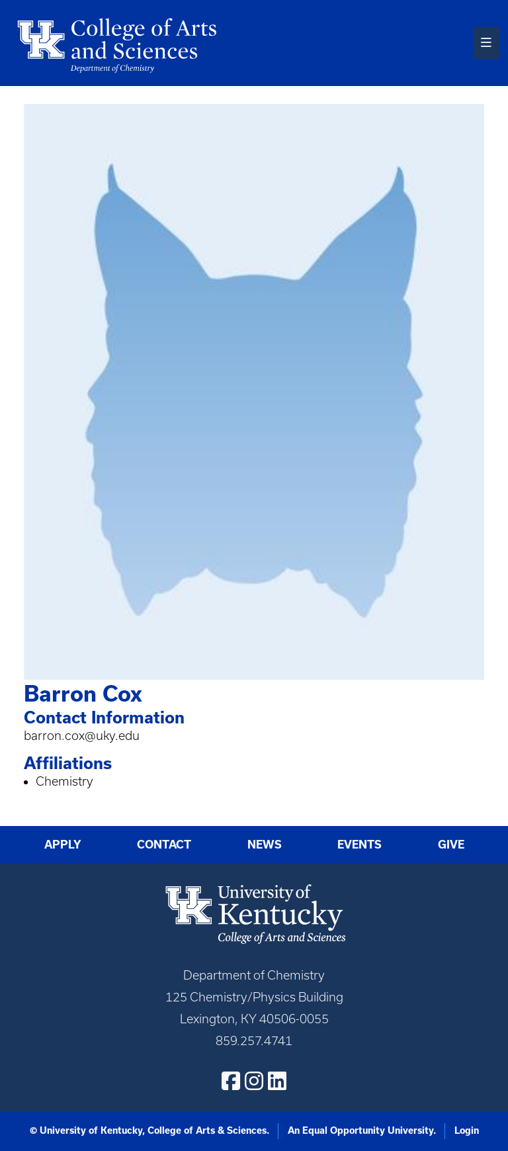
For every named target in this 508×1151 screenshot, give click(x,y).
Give (451, 844)
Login (466, 1130)
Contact (164, 844)
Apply (62, 844)
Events (359, 844)
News (264, 844)
